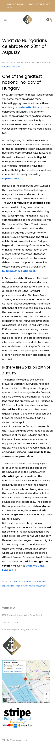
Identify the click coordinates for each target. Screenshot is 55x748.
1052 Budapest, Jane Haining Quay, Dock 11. (22, 615)
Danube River (19, 582)
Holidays (5, 586)
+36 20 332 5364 (10, 622)
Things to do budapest (19, 586)
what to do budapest (37, 586)
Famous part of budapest (36, 582)
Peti (6, 62)
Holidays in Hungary (11, 67)
